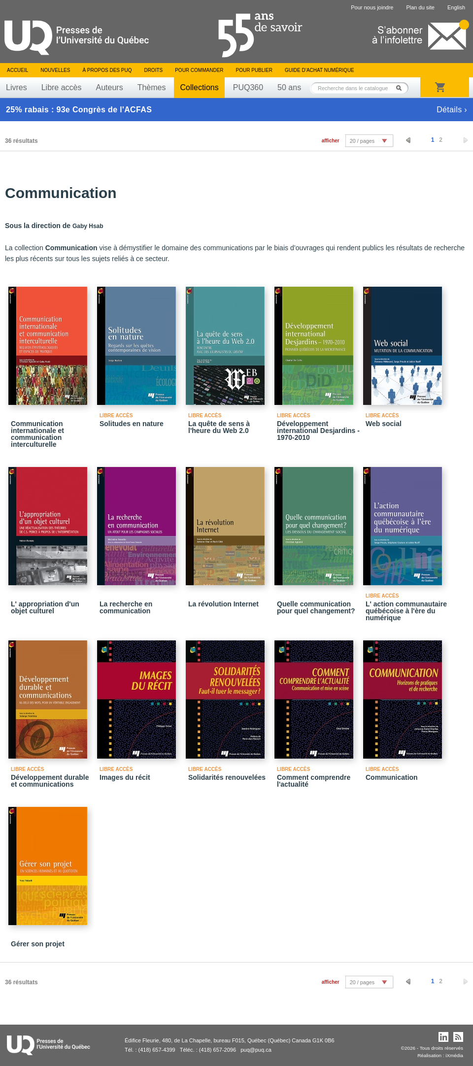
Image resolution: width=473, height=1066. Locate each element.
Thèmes (151, 87)
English (456, 7)
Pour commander (199, 70)
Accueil (17, 70)
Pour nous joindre (372, 7)
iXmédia (454, 1055)
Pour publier (254, 70)
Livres (16, 87)
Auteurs (109, 87)
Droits (153, 70)
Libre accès (61, 87)
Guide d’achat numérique (319, 70)
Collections (199, 87)
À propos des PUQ (107, 70)
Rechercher (401, 88)
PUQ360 (248, 87)
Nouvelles (55, 70)
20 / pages (362, 141)
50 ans (289, 87)
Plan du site (420, 7)
